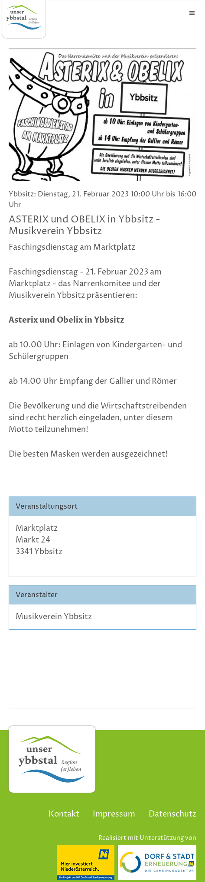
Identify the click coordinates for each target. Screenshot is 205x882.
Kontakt (64, 814)
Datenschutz (172, 814)
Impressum (114, 814)
